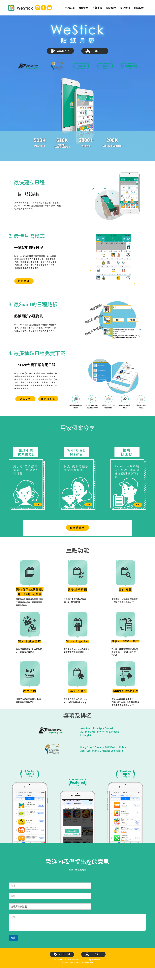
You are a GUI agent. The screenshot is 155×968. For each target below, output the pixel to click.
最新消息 (83, 7)
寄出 (13, 937)
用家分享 (70, 7)
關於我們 (125, 7)
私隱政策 (139, 7)
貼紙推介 (97, 7)
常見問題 (111, 7)
